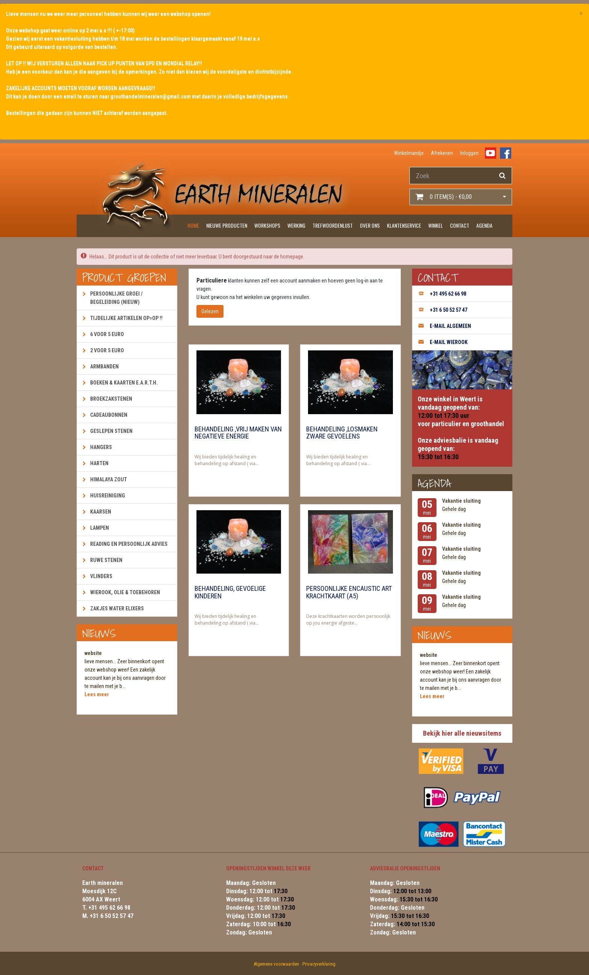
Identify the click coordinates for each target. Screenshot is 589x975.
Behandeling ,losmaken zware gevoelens (342, 432)
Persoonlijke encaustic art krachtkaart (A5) (349, 592)
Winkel (435, 225)
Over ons (370, 225)
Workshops (267, 225)
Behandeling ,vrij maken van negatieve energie (238, 432)
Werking (296, 225)
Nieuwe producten (226, 225)
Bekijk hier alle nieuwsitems (462, 733)
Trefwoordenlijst (333, 225)
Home (193, 225)
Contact (459, 225)
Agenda (484, 225)
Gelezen (210, 311)
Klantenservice (404, 225)
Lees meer (97, 694)
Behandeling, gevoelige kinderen (230, 592)
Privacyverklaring (318, 964)
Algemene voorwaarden (276, 964)
